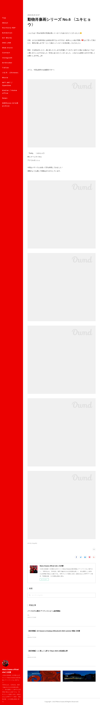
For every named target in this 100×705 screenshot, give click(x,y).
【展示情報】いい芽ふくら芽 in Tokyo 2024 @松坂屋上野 (48, 651)
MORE (5, 48)
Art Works (7, 38)
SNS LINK (6, 43)
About (5, 23)
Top (4, 18)
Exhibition (7, 33)
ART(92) (30, 543)
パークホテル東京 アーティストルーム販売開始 (44, 611)
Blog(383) (34, 543)
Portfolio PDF (9, 28)
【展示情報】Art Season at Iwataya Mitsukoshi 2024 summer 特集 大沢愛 (54, 631)
